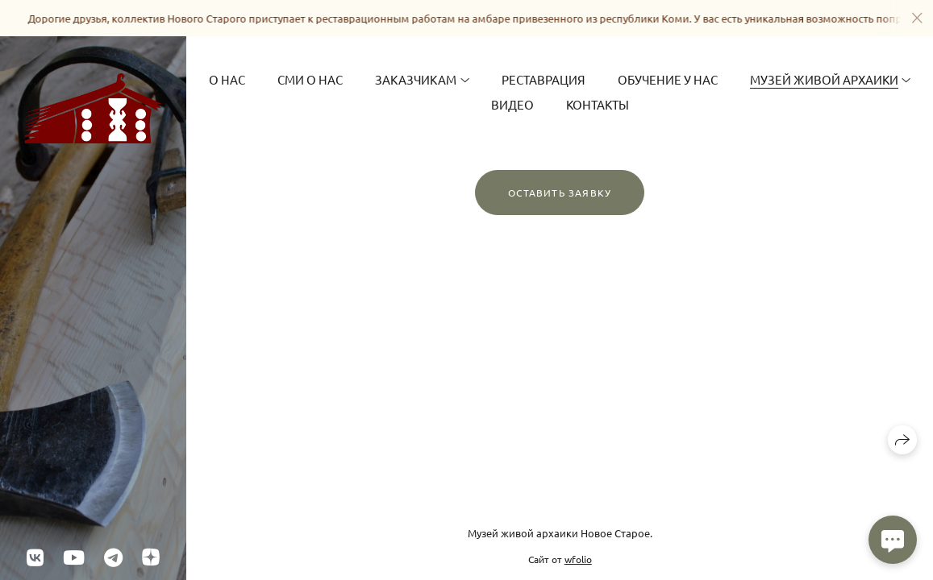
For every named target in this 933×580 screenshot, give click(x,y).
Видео (512, 104)
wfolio (578, 559)
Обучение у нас (668, 79)
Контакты (597, 104)
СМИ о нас (310, 79)
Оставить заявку (559, 192)
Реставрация (543, 79)
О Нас (227, 79)
